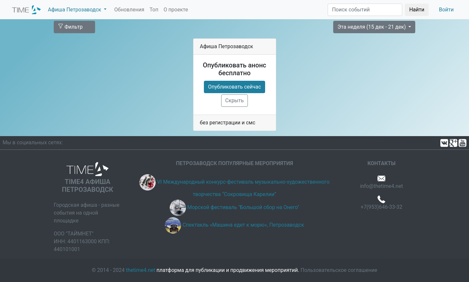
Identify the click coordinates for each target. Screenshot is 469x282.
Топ (153, 10)
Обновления (129, 10)
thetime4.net (140, 270)
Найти (416, 10)
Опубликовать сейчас (234, 87)
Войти (446, 10)
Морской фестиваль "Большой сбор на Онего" (243, 207)
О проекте (175, 10)
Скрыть (234, 100)
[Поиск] (365, 10)
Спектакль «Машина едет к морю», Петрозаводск (243, 225)
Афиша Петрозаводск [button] (75, 10)
